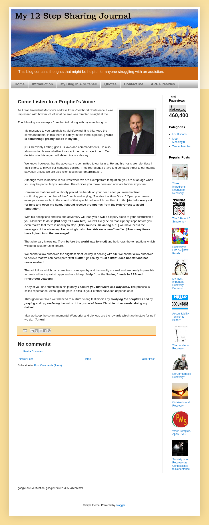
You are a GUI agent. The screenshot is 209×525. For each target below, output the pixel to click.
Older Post (148, 359)
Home (19, 84)
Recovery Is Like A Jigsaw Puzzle (180, 250)
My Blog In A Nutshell (78, 84)
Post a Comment (33, 351)
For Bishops (179, 134)
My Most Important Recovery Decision (178, 283)
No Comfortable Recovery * (181, 375)
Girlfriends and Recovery (181, 404)
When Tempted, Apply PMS (181, 432)
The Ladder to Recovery (180, 347)
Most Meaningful (178, 140)
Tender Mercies (181, 146)
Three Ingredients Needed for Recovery (178, 188)
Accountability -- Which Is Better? (181, 317)
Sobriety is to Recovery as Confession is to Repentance (181, 464)
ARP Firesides (163, 84)
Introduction (42, 84)
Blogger (120, 505)
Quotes (110, 84)
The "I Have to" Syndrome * (181, 220)
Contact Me (133, 84)
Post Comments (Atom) (48, 365)
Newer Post (26, 359)
